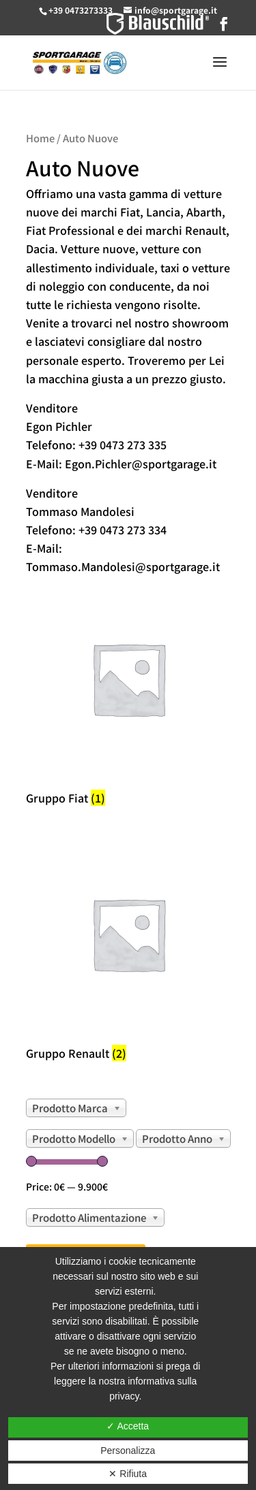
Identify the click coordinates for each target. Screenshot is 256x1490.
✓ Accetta (127, 1426)
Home (40, 138)
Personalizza (127, 1450)
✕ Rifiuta (128, 1473)
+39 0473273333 (80, 10)
